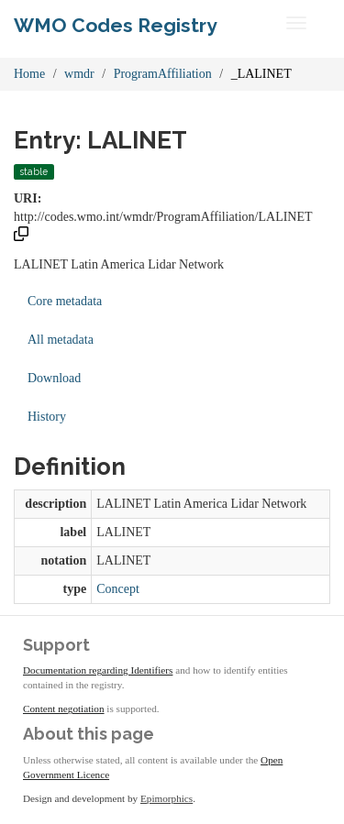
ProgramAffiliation (163, 74)
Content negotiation (64, 708)
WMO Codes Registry (115, 25)
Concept (117, 589)
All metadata (61, 339)
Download (54, 378)
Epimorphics (166, 798)
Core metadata (65, 301)
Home (29, 74)
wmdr (79, 74)
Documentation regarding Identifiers (97, 670)
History (47, 416)
